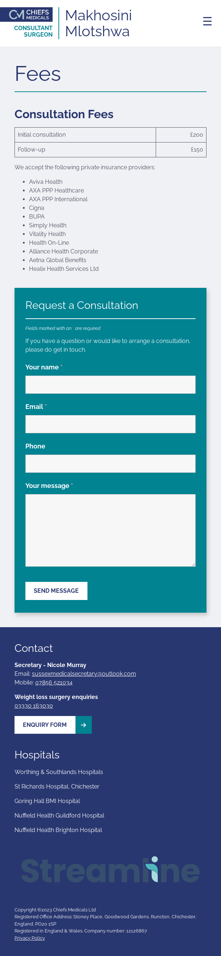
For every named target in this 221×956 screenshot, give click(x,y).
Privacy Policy (30, 938)
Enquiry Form (57, 725)
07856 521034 (54, 682)
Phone (35, 446)
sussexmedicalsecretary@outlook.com (84, 673)
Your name (43, 367)
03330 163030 (34, 705)
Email (36, 406)
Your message (49, 485)
